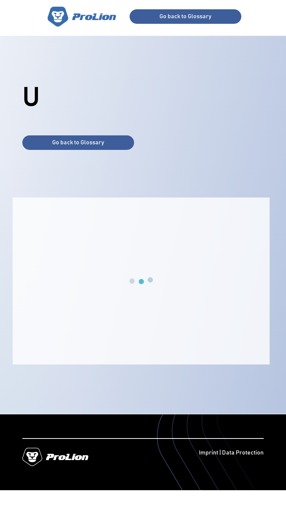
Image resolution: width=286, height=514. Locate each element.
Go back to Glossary (185, 16)
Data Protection (243, 453)
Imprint (209, 453)
